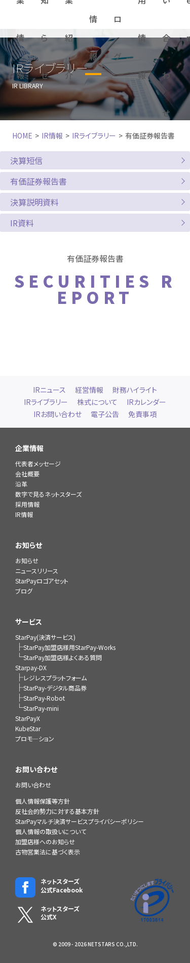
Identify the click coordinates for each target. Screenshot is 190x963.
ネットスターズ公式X (47, 913)
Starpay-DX (31, 667)
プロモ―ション (34, 738)
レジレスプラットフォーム (55, 677)
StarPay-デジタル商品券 (55, 687)
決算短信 (26, 160)
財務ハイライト (134, 389)
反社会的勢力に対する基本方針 (57, 811)
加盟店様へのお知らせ (45, 841)
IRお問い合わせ (57, 414)
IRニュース (49, 389)
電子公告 (105, 414)
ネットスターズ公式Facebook (49, 886)
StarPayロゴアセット (41, 580)
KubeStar (28, 728)
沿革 (21, 483)
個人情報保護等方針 (42, 801)
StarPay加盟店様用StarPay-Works (69, 647)
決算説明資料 (34, 202)
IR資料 (22, 223)
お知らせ (27, 560)
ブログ (23, 591)
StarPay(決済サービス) (45, 637)
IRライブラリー (94, 135)
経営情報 (89, 389)
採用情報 (27, 504)
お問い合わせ (33, 784)
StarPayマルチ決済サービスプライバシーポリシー (79, 821)
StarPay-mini (41, 708)
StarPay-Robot (44, 698)
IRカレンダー (146, 401)
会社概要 (27, 473)
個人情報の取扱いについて (50, 831)
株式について (97, 401)
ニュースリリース (36, 570)
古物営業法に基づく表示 (47, 851)
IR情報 (52, 135)
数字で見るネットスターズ (48, 494)
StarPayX (27, 718)
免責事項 (142, 414)
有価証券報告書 (38, 181)
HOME (22, 135)
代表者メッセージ (38, 463)
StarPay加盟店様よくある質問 (62, 657)
